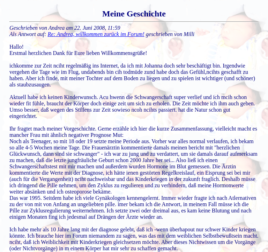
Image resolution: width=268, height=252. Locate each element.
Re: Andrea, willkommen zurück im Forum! (96, 34)
